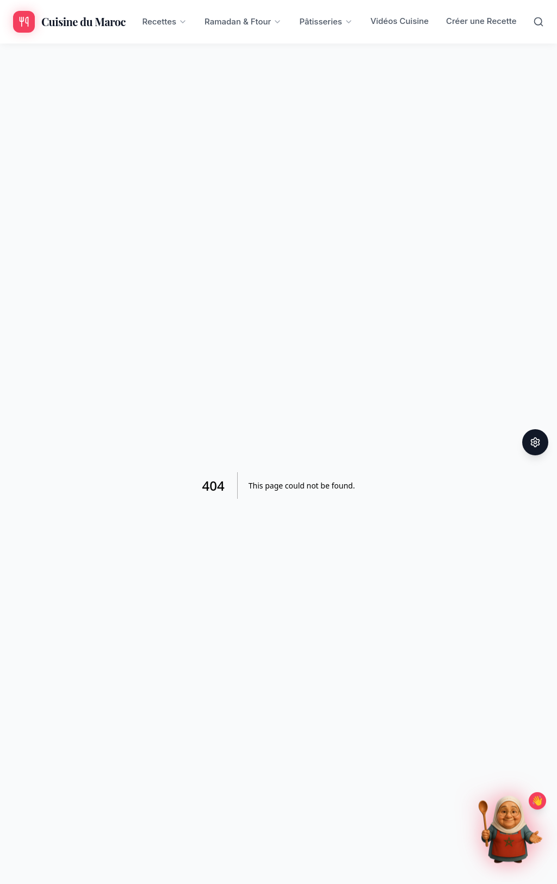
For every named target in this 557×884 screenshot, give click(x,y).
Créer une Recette (481, 21)
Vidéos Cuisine (399, 21)
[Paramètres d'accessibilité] (535, 442)
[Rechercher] (538, 21)
